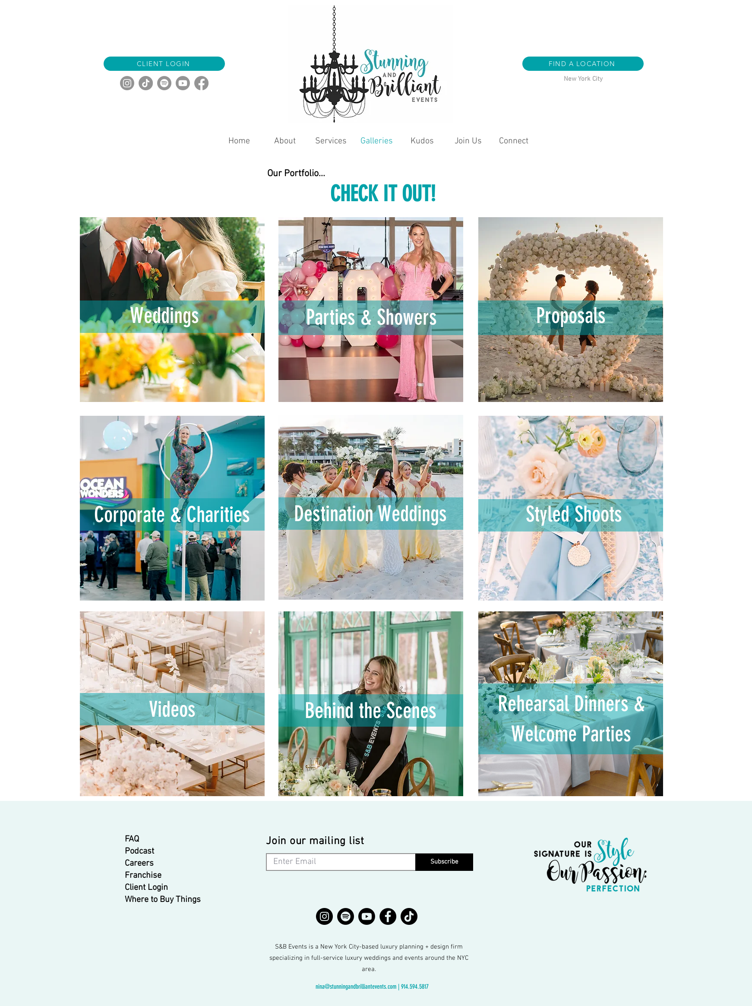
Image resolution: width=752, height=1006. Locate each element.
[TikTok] (146, 83)
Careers (139, 863)
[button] (583, 64)
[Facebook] (201, 83)
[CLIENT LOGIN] (164, 64)
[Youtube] (183, 83)
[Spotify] (164, 83)
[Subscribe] (444, 862)
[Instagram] (127, 83)
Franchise (143, 875)
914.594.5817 (415, 986)
